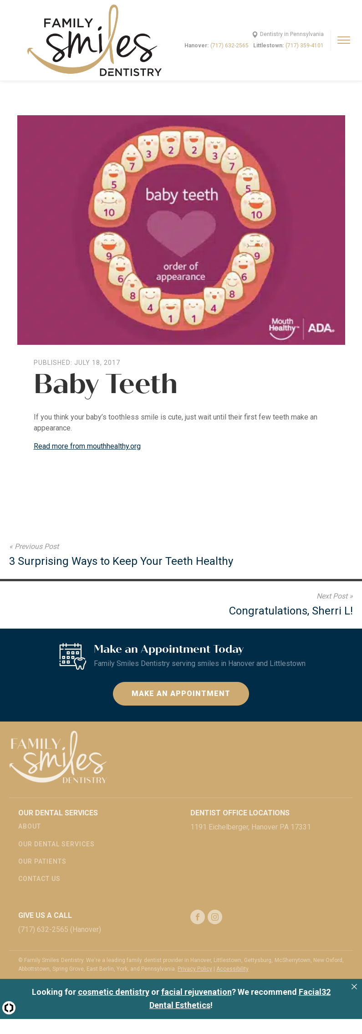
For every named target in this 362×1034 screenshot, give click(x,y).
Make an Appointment (181, 693)
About (29, 826)
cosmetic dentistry (113, 992)
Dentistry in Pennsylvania (292, 34)
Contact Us (39, 878)
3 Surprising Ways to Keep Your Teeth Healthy (121, 561)
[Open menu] (344, 40)
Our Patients (42, 861)
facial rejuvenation (196, 992)
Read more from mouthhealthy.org (87, 446)
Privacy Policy (195, 969)
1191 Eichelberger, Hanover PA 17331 (250, 827)
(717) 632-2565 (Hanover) (59, 929)
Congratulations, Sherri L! (291, 610)
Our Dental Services (56, 844)
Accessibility (232, 969)
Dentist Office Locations (240, 813)
